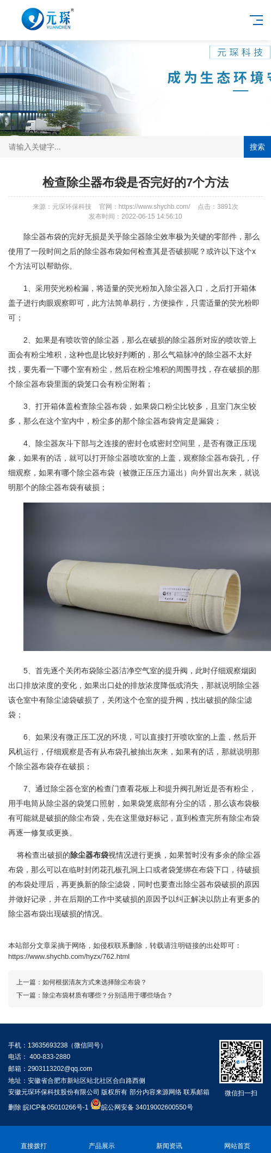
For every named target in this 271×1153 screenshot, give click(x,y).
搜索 (257, 146)
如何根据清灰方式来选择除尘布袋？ (94, 982)
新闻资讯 (170, 1140)
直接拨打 (34, 1140)
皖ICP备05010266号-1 (55, 1107)
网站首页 (238, 1140)
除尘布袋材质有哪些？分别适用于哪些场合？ (107, 995)
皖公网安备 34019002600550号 (147, 1107)
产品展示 (102, 1140)
